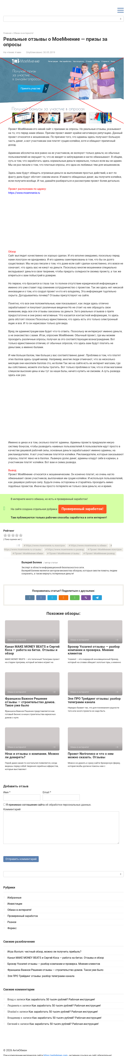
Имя (6, 792)
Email (47, 792)
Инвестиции (14, 904)
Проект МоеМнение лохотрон (106, 549)
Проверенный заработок (22, 916)
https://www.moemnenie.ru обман (88, 545)
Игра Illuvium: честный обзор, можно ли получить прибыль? (44, 952)
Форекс (12, 928)
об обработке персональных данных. (47, 804)
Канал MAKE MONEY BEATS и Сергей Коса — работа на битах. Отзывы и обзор (32, 650)
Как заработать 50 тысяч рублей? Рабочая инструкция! (60, 1000)
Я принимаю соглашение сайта (25, 804)
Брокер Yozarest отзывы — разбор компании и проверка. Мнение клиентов (94, 650)
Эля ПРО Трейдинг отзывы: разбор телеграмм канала (94, 700)
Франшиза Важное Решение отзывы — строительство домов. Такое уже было (30, 702)
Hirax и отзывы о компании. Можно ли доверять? (32, 755)
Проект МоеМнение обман (29, 553)
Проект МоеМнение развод (100, 553)
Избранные (14, 898)
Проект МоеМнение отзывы (64, 553)
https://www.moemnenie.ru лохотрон (45, 545)
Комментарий (12, 809)
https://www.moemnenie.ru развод (65, 549)
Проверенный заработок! (82, 509)
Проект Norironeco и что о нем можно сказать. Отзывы (90, 755)
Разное (11, 922)
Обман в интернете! (19, 910)
